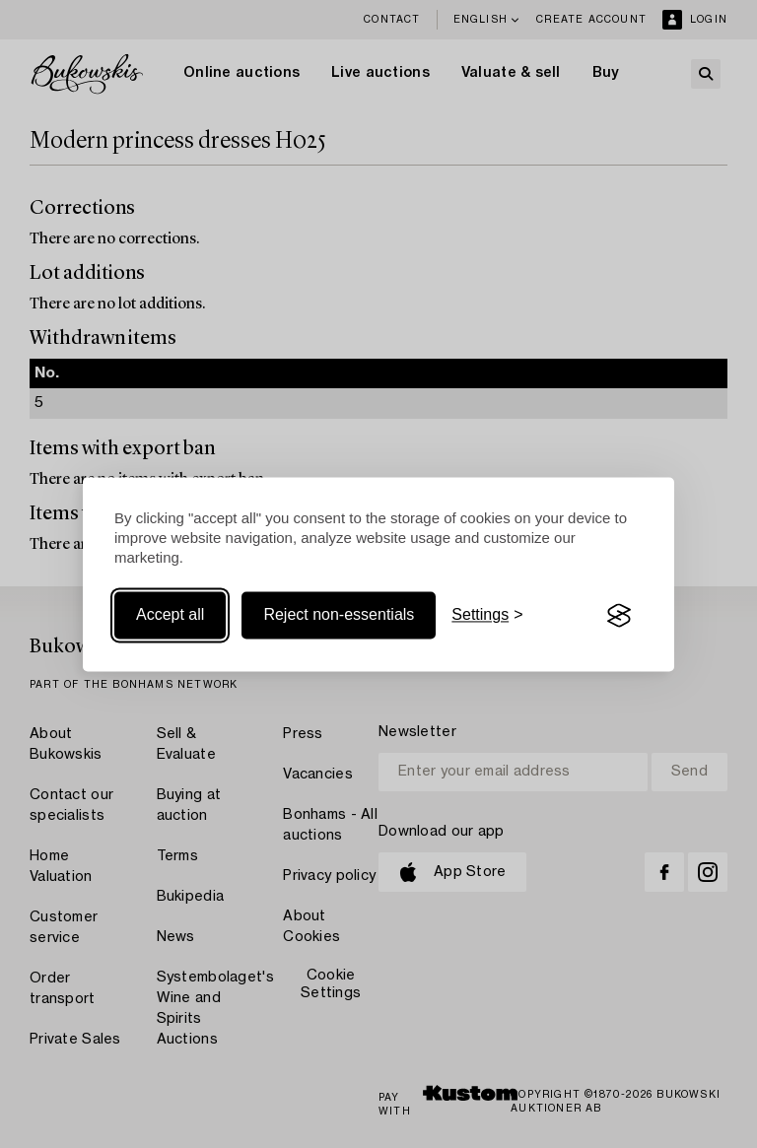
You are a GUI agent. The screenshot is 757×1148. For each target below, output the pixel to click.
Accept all (170, 615)
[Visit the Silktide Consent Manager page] (619, 616)
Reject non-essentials (338, 615)
